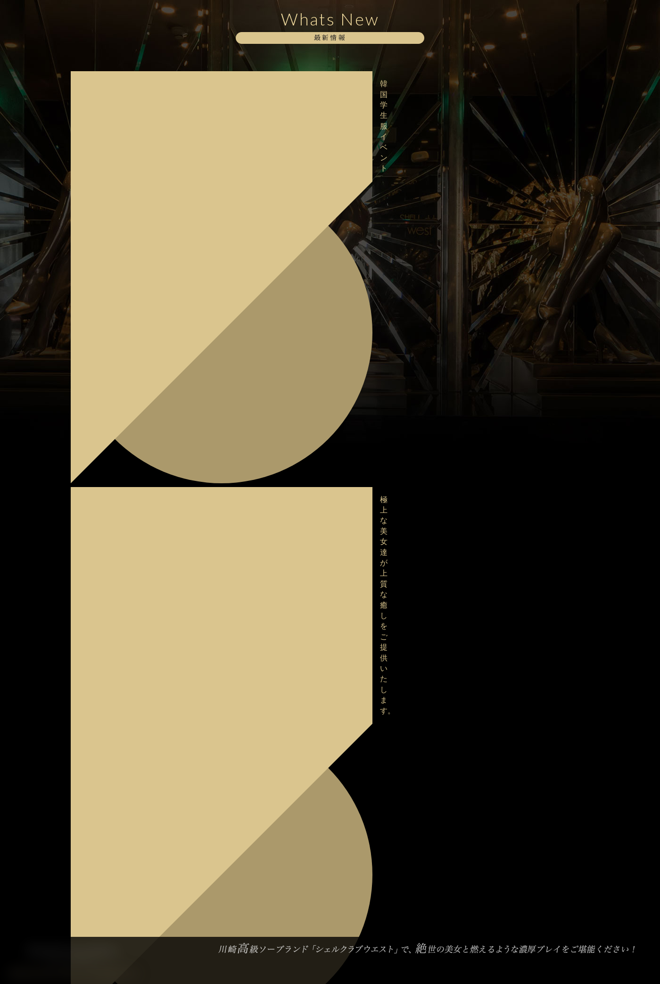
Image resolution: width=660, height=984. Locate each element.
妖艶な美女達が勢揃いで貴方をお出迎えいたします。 (133, 136)
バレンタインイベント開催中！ (123, 656)
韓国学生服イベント (107, 79)
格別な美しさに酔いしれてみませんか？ (130, 338)
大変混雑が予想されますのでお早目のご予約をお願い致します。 (133, 428)
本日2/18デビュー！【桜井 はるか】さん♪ (133, 457)
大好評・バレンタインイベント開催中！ (130, 629)
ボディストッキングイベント (120, 252)
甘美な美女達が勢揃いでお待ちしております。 (133, 368)
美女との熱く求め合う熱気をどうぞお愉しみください (133, 166)
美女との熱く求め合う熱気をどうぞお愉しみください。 (133, 307)
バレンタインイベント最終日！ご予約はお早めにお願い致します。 (133, 599)
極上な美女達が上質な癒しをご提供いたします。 (133, 106)
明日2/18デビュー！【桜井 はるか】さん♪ (133, 488)
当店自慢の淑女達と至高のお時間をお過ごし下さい (133, 196)
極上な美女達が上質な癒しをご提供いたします (133, 225)
